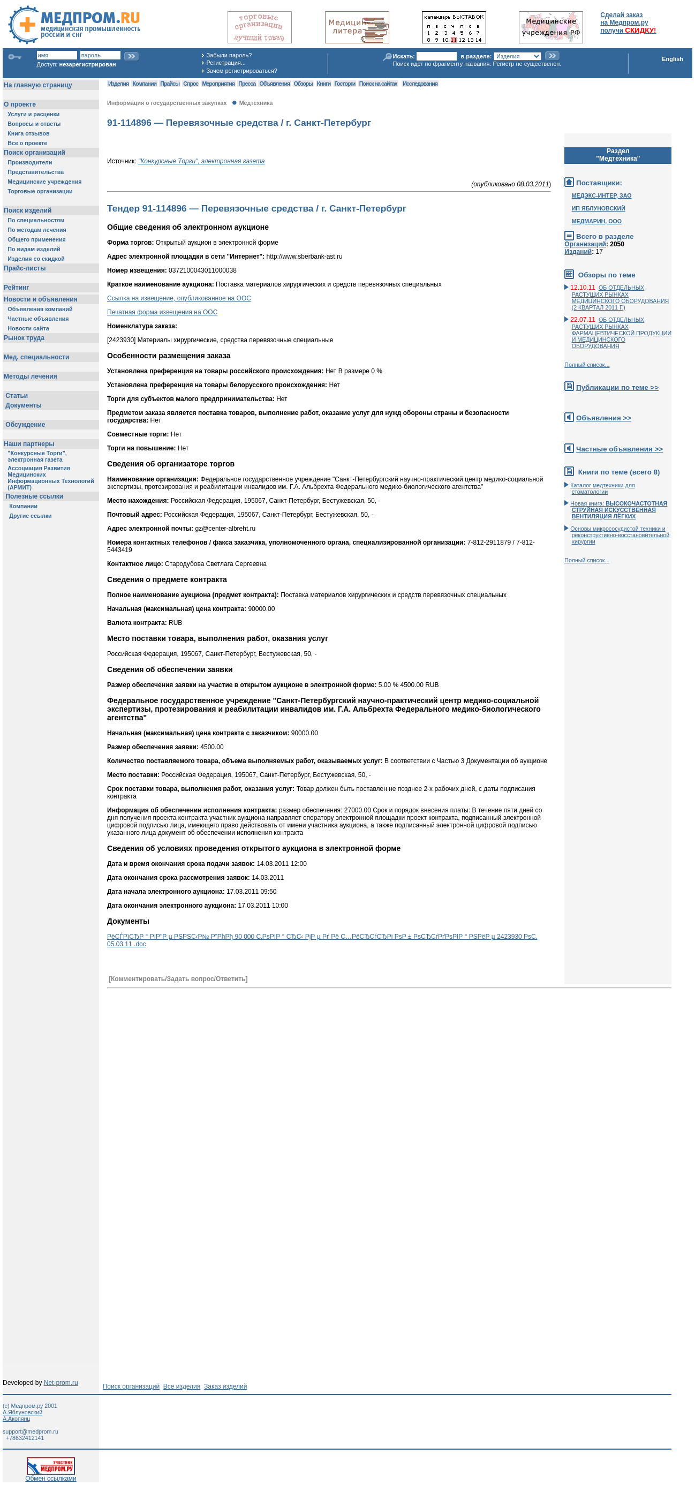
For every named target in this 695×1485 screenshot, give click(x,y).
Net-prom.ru (61, 1382)
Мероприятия (218, 83)
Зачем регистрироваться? (241, 70)
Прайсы (169, 83)
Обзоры (303, 83)
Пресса (246, 83)
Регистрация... (225, 62)
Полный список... (586, 364)
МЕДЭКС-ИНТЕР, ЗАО (602, 195)
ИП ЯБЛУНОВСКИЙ (598, 208)
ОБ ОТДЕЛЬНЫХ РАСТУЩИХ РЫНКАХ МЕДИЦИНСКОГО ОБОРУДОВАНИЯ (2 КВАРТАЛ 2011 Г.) (620, 297)
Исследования (420, 83)
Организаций (585, 244)
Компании (144, 83)
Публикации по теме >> (617, 387)
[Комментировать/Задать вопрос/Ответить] (178, 979)
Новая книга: (618, 509)
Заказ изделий (225, 1386)
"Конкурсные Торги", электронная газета (201, 161)
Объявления (274, 83)
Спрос (190, 83)
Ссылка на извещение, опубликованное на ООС (179, 298)
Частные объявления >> (619, 449)
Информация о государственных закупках (166, 103)
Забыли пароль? (229, 55)
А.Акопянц (16, 1418)
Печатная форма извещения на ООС (162, 312)
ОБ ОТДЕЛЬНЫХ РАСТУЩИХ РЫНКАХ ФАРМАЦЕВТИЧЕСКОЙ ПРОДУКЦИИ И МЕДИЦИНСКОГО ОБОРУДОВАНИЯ (622, 332)
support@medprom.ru (30, 1431)
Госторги (345, 83)
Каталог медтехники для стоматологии (602, 488)
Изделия (118, 83)
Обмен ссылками (51, 1475)
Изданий (578, 251)
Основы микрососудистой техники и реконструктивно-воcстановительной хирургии (619, 535)
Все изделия (181, 1386)
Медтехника (256, 103)
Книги (323, 83)
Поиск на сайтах (378, 83)
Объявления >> (603, 418)
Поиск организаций (131, 1386)
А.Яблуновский (22, 1412)
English (672, 59)
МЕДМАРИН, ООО (597, 221)
